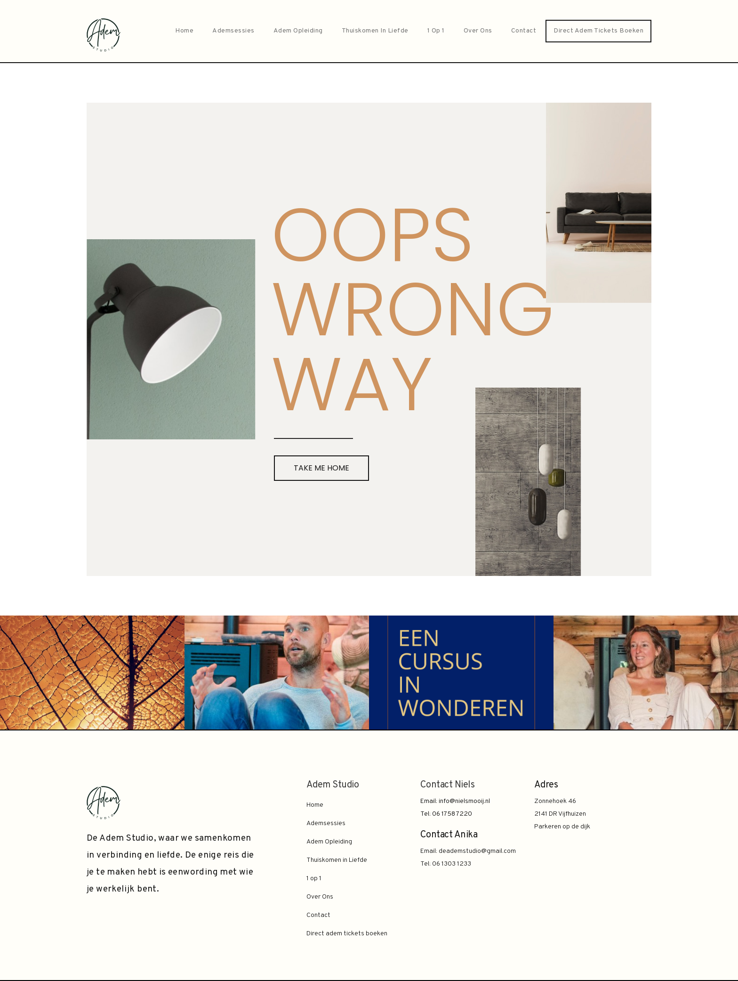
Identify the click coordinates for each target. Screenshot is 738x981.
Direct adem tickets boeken (598, 31)
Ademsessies (233, 31)
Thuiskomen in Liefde (375, 31)
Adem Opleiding (298, 31)
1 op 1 (436, 31)
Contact (524, 31)
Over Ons (478, 31)
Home (184, 31)
